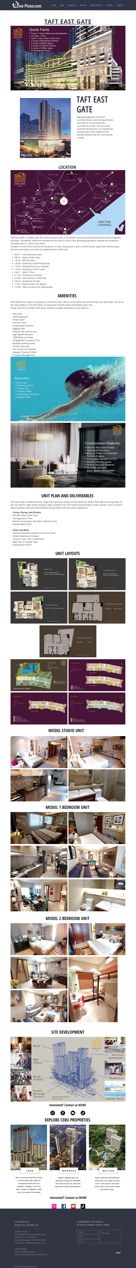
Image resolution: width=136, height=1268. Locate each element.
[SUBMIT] (118, 1253)
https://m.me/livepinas (25, 1251)
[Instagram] (52, 1113)
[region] (29, 1160)
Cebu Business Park (53, 237)
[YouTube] (73, 1113)
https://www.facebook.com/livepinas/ (31, 1254)
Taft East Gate (84, 117)
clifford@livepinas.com (35, 1243)
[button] (45, 128)
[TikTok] (83, 1113)
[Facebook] (62, 1113)
